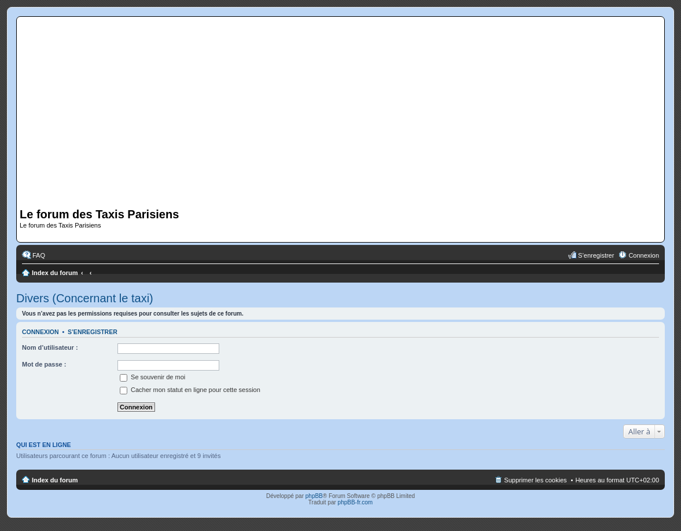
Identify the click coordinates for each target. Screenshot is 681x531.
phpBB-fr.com (355, 502)
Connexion (40, 331)
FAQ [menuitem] (38, 255)
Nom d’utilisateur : (50, 347)
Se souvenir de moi (152, 376)
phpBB (314, 496)
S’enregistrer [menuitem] (596, 255)
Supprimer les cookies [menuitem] (535, 480)
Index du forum (55, 272)
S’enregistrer (92, 331)
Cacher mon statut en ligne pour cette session (190, 389)
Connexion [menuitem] (643, 255)
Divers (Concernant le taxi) (84, 298)
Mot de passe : (44, 364)
